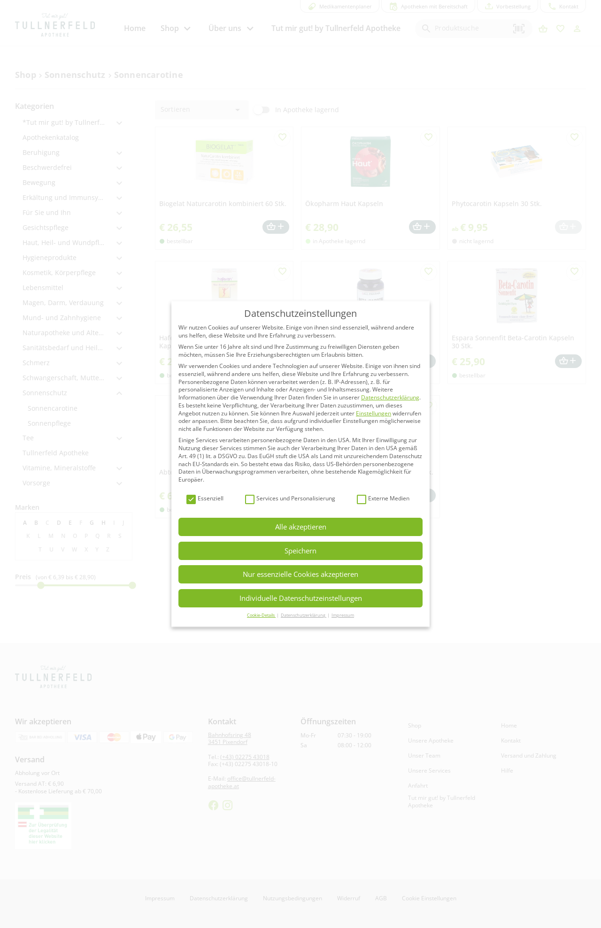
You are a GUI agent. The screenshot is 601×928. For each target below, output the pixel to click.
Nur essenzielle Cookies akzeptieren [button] (300, 574)
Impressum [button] (342, 615)
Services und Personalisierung (290, 499)
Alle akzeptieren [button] (300, 526)
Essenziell (204, 499)
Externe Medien (383, 499)
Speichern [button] (300, 550)
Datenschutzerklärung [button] (303, 615)
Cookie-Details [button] (261, 615)
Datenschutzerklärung (390, 397)
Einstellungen (373, 413)
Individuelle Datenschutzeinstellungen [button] (300, 598)
